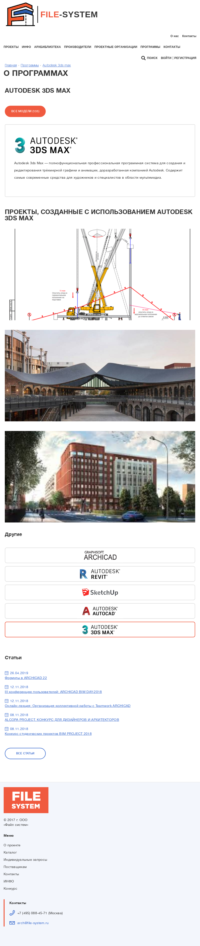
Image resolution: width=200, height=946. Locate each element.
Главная (11, 65)
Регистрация (185, 58)
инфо (26, 47)
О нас (174, 36)
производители (77, 47)
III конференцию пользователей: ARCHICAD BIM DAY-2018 (53, 692)
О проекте (12, 845)
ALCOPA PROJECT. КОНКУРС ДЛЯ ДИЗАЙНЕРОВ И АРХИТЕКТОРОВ (62, 720)
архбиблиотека (47, 47)
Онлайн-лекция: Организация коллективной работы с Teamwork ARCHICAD (67, 706)
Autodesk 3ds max (57, 65)
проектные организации (115, 47)
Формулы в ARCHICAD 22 (26, 678)
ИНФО (9, 881)
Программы (30, 65)
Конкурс (10, 888)
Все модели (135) (25, 111)
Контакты (189, 36)
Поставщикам (15, 867)
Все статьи (25, 753)
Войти (166, 58)
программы (150, 47)
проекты (11, 47)
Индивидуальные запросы (25, 859)
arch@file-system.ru (33, 923)
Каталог (10, 852)
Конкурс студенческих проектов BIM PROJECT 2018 (48, 734)
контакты (171, 47)
